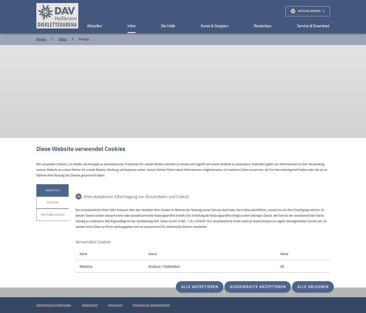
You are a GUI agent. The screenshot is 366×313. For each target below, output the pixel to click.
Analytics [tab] (52, 190)
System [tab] (52, 202)
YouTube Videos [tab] (53, 214)
